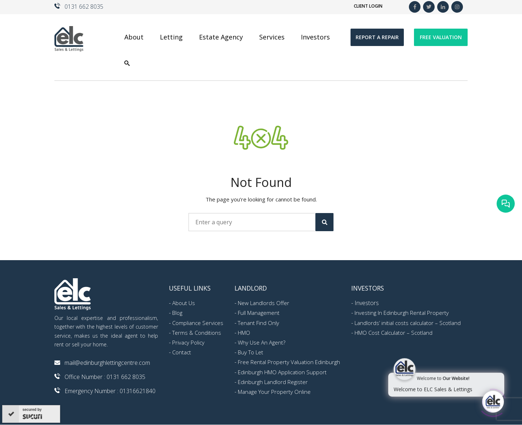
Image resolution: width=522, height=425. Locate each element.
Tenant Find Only (258, 322)
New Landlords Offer (263, 303)
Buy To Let (250, 352)
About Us (183, 303)
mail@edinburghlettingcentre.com (107, 363)
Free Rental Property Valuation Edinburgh (289, 362)
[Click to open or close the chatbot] (493, 401)
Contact (181, 352)
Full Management (258, 312)
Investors (367, 303)
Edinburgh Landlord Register (273, 382)
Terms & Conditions (196, 332)
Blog (177, 312)
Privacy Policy (188, 342)
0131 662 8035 (84, 7)
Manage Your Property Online (274, 391)
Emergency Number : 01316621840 (110, 391)
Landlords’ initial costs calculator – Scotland (408, 322)
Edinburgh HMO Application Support (282, 372)
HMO (244, 332)
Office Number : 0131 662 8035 (105, 377)
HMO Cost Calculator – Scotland (393, 332)
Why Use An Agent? (261, 342)
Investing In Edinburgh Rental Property (402, 312)
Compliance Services (197, 322)
